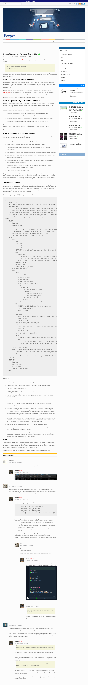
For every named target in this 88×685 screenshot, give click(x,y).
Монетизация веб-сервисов (67, 63)
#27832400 (19, 486)
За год (52, 41)
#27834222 (19, 625)
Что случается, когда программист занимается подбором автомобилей (75, 144)
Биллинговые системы (66, 54)
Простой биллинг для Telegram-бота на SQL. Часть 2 (76, 118)
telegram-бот (64, 69)
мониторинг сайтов (65, 74)
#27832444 (25, 499)
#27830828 (19, 462)
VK (82, 3)
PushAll (84, 3)
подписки (63, 80)
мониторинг (63, 71)
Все (8, 41)
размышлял (15, 136)
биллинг (63, 66)
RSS (80, 3)
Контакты (34, 1)
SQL (62, 60)
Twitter (76, 3)
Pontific (16, 56)
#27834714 (36, 606)
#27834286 (36, 560)
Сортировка (59, 41)
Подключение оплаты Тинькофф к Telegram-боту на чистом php (75, 135)
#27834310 (25, 643)
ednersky (11, 460)
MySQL (62, 57)
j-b (9, 484)
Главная (28, 1)
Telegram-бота (25, 60)
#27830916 (25, 472)
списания (63, 77)
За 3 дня (29, 41)
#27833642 (30, 545)
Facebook (78, 3)
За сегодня (14, 41)
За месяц (45, 41)
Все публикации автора (78, 102)
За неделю (37, 41)
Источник (29, 56)
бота (11, 450)
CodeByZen (12, 623)
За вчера (22, 41)
